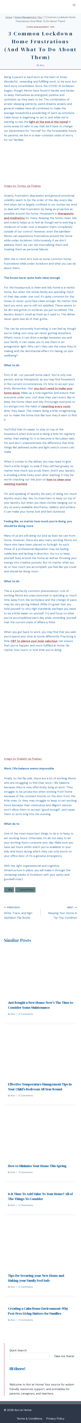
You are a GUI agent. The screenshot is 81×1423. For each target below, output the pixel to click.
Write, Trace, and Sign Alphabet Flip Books (21, 912)
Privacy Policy (55, 1418)
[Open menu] (74, 4)
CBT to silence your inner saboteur (34, 641)
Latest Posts (26, 889)
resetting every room (55, 406)
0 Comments (25, 1014)
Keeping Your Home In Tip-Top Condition (60, 912)
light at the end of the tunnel (48, 122)
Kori (42, 65)
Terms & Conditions (29, 1418)
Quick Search (18, 1350)
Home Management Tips (40, 27)
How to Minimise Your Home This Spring (37, 1166)
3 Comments (25, 1172)
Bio (10, 889)
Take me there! (64, 1356)
